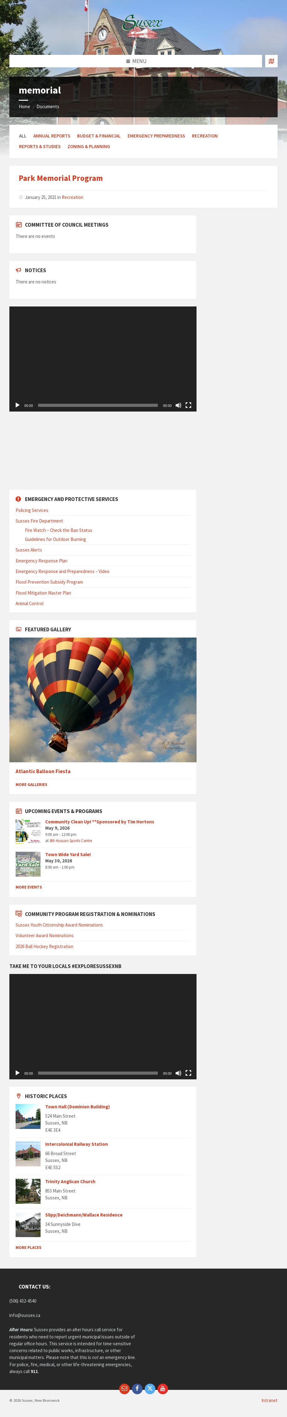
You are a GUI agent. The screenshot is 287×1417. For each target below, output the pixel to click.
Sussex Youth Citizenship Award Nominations (59, 925)
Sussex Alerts (29, 550)
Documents (47, 106)
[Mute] (178, 405)
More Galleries (31, 784)
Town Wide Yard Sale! (68, 854)
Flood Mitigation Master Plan (43, 593)
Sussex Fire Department (39, 521)
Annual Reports (51, 136)
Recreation (205, 136)
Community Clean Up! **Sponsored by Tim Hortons (99, 822)
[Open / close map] (271, 61)
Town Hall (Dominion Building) (77, 1107)
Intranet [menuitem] (269, 1400)
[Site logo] (143, 42)
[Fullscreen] (188, 405)
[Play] (17, 405)
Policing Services (32, 510)
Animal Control (29, 603)
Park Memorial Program (61, 178)
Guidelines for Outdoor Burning (55, 539)
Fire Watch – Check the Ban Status (58, 530)
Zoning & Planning (88, 146)
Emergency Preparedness (156, 136)
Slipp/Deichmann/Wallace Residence (84, 1215)
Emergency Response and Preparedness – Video (62, 571)
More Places (28, 1247)
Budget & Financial (99, 136)
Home (24, 106)
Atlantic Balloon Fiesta (43, 771)
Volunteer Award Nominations (45, 935)
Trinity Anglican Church (70, 1181)
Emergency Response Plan (41, 561)
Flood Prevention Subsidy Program (49, 582)
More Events (29, 887)
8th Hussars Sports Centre (71, 840)
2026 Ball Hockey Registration (44, 946)
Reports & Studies (40, 146)
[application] (103, 359)
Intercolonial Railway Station (76, 1144)
